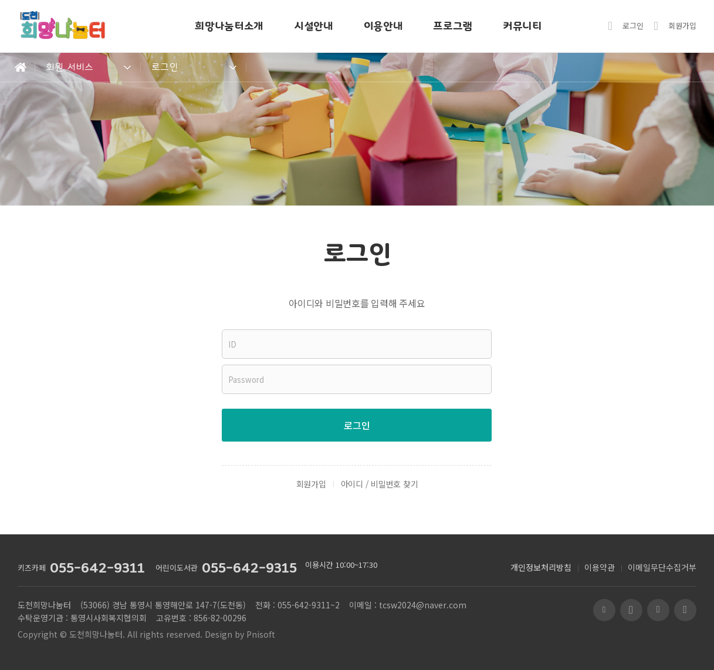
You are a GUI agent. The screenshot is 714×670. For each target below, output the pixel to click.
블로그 (604, 610)
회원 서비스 (70, 67)
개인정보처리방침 (540, 567)
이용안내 (383, 26)
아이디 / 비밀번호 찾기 (379, 484)
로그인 (633, 25)
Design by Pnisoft (240, 634)
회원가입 (682, 25)
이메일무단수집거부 (662, 567)
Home (17, 67)
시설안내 (313, 26)
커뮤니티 (522, 26)
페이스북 (658, 610)
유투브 (631, 610)
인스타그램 (685, 610)
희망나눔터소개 (229, 26)
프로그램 (452, 26)
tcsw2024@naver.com (422, 605)
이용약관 (599, 567)
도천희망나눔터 (96, 634)
